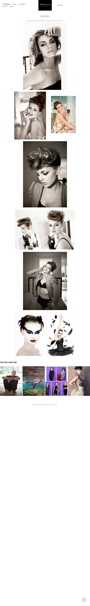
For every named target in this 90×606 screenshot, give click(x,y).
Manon (14, 4)
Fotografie (6, 4)
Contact (5, 6)
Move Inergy (22, 4)
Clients (11, 6)
